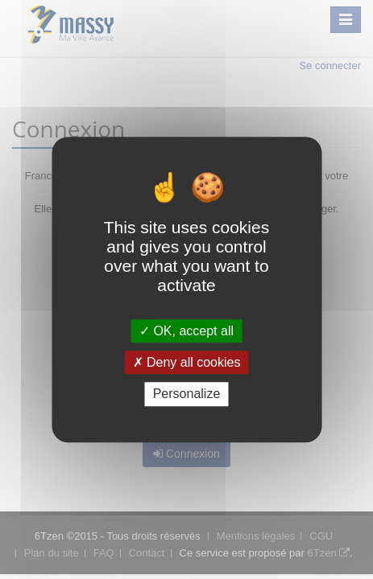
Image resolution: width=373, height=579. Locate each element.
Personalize (187, 394)
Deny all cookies (187, 362)
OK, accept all (186, 331)
